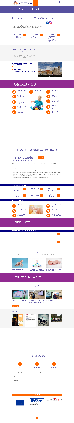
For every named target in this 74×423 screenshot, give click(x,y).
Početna (35, 3)
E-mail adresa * (15, 384)
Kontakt (59, 3)
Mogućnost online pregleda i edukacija (56, 220)
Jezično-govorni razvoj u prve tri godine (55, 107)
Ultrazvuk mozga (21, 210)
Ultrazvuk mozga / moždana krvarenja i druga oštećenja (56, 102)
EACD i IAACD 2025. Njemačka (19, 304)
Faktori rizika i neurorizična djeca (55, 91)
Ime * (14, 380)
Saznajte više (56, 85)
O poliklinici (40, 3)
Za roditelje (55, 3)
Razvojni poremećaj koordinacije (55, 96)
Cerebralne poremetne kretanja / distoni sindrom (22, 97)
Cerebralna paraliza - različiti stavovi (22, 112)
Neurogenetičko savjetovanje (21, 220)
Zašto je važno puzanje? (17, 274)
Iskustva (49, 3)
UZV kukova (54, 215)
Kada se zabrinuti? (38, 91)
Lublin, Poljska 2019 (50, 304)
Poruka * (14, 388)
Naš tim (45, 3)
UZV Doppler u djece (22, 215)
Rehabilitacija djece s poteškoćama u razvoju (22, 103)
